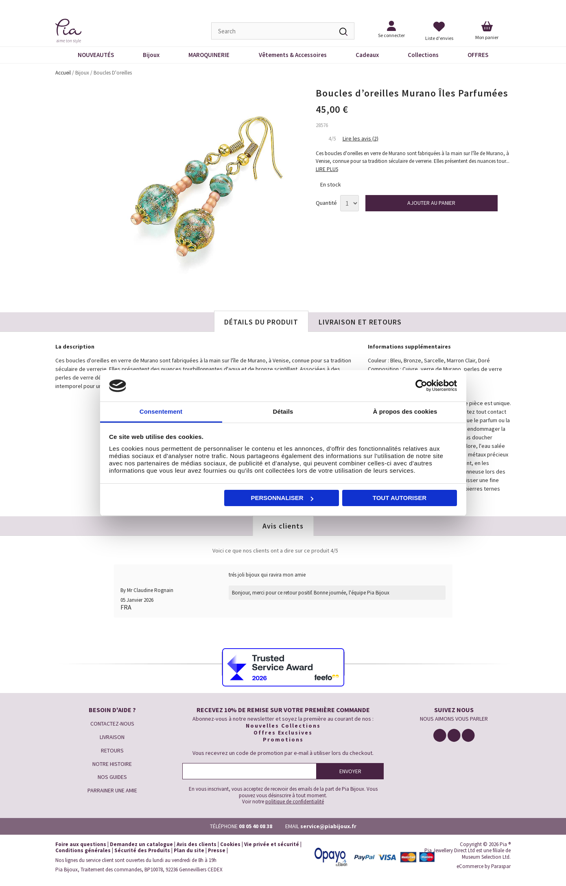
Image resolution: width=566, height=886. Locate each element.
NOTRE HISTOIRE (112, 764)
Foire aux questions (80, 844)
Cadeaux (367, 55)
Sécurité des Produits (142, 850)
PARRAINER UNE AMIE (112, 790)
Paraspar (501, 866)
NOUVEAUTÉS (96, 55)
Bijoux (151, 55)
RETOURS (112, 750)
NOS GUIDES (112, 777)
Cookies (230, 844)
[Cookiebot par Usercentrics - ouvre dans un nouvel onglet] (421, 386)
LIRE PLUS (327, 169)
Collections (423, 55)
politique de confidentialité (294, 801)
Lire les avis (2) (360, 138)
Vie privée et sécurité (271, 844)
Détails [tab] (283, 411)
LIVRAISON (112, 737)
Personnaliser (282, 497)
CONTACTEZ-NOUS (112, 723)
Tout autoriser (399, 497)
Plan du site (189, 850)
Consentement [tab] (161, 411)
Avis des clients (196, 844)
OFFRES (478, 55)
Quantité (326, 203)
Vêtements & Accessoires (293, 55)
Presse (216, 850)
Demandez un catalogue (141, 844)
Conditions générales (83, 850)
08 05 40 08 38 (255, 826)
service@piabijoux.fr (328, 826)
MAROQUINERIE (208, 55)
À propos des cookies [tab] (405, 411)
